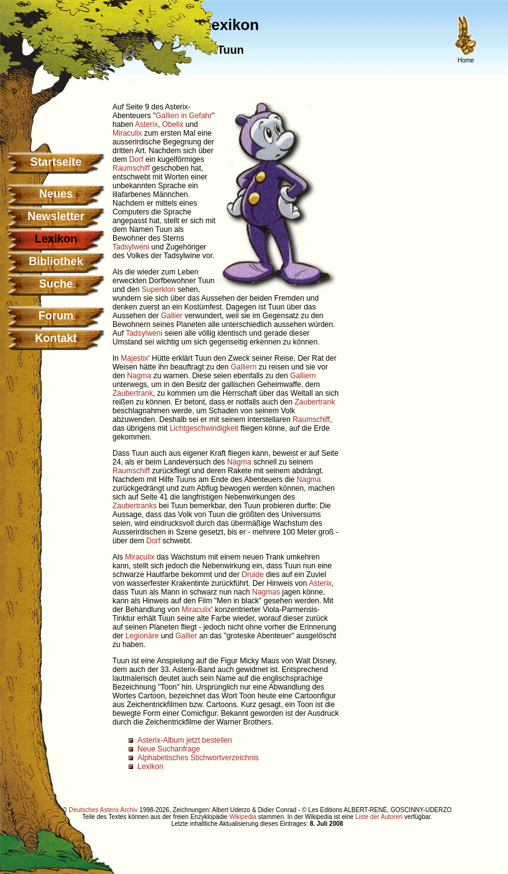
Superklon (159, 289)
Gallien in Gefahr (184, 115)
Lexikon (150, 766)
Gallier (171, 315)
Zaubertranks (134, 505)
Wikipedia (242, 816)
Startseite (55, 162)
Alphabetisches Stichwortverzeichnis (198, 757)
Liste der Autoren (379, 816)
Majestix (134, 358)
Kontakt (56, 338)
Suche (55, 284)
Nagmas (266, 592)
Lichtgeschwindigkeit (203, 428)
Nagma (139, 375)
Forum (56, 315)
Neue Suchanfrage (168, 749)
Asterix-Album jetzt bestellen (184, 740)
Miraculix (127, 133)
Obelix (172, 124)
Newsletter (55, 216)
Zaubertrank (132, 393)
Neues (55, 194)
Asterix (146, 124)
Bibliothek (56, 261)
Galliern (243, 367)
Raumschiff (131, 168)
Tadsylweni (130, 247)
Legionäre (142, 635)
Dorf (136, 159)
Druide (253, 574)
